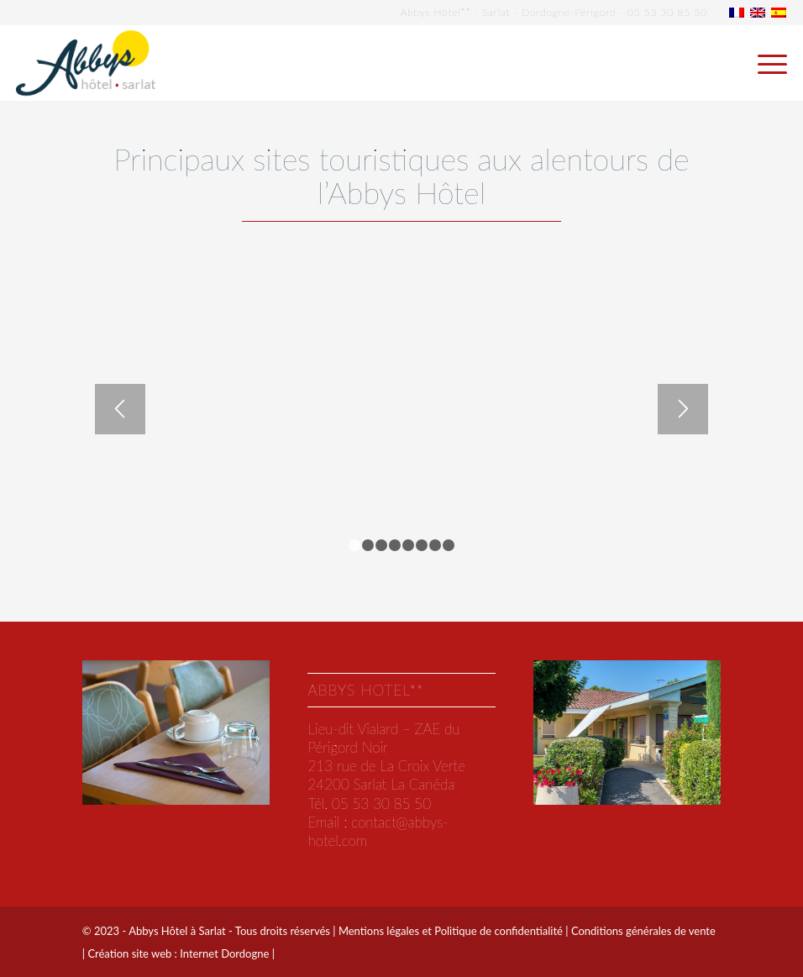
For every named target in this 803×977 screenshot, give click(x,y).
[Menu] (764, 63)
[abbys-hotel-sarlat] (86, 63)
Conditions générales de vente (643, 931)
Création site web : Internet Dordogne (178, 953)
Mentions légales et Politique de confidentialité (451, 931)
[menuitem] (764, 63)
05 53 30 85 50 (667, 12)
